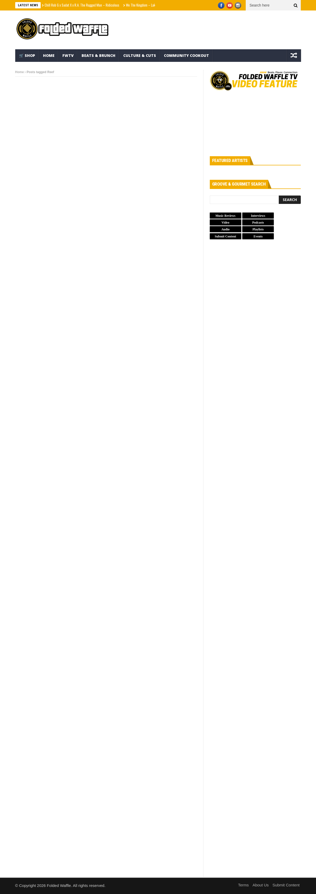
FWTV (68, 55)
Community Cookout (186, 55)
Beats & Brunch (98, 55)
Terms (243, 885)
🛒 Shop (27, 55)
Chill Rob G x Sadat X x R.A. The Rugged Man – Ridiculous (82, 5)
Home (49, 55)
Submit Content (285, 885)
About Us (261, 885)
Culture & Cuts (139, 55)
